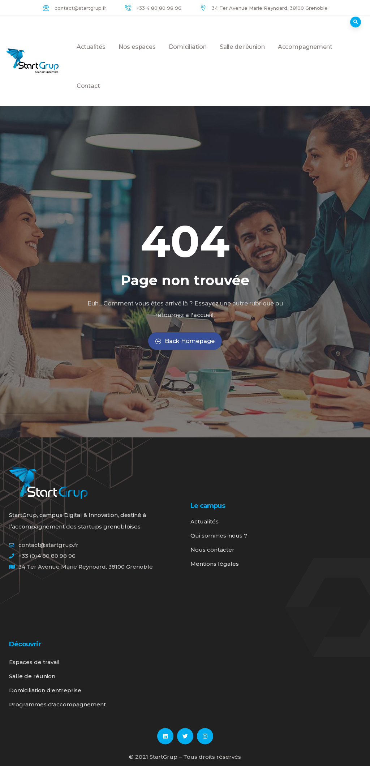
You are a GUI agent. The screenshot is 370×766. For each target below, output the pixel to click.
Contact (88, 94)
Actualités (91, 55)
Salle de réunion (242, 55)
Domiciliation (188, 55)
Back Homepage (185, 341)
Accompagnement (305, 55)
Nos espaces (137, 55)
